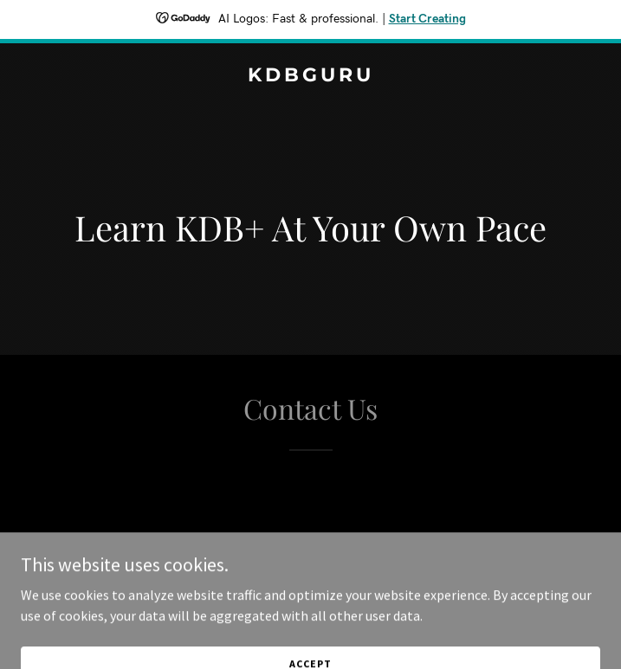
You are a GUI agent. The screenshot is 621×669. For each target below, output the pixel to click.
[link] (310, 76)
